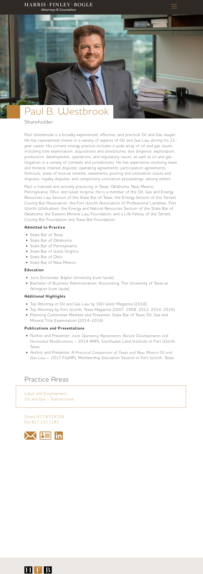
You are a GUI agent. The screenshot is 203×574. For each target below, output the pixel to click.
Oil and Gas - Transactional (49, 399)
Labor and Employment (46, 393)
